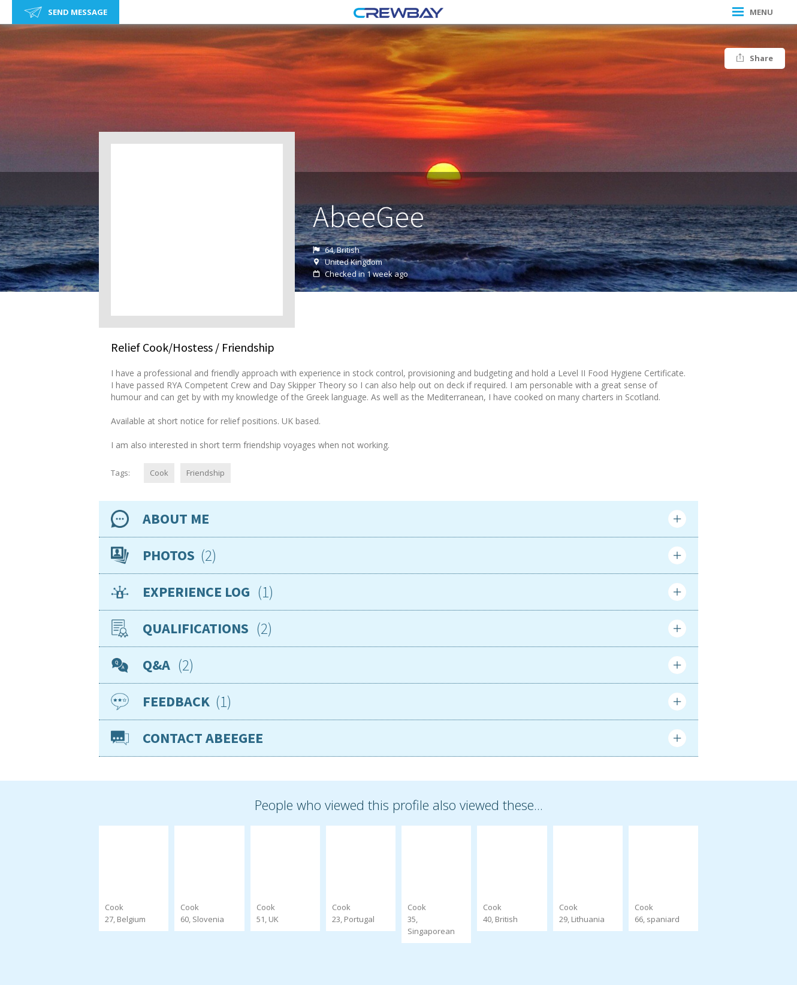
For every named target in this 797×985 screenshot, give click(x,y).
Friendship (205, 472)
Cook (159, 472)
